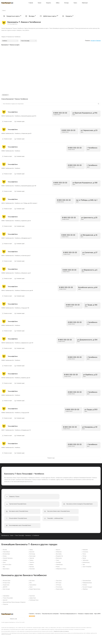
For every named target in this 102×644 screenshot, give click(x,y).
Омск (4, 565)
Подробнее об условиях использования (61, 634)
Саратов (31, 561)
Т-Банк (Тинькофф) (19, 538)
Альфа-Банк (6, 587)
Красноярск (6, 571)
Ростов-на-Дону (7, 567)
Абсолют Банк (6, 583)
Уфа (4, 569)
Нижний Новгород (7, 561)
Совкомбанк (6, 598)
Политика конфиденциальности (68, 616)
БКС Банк (32, 583)
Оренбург (58, 565)
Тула (84, 567)
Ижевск (31, 567)
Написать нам (13, 622)
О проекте (31, 616)
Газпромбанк (32, 587)
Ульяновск (32, 571)
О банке (4, 10)
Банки (39, 3)
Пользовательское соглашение (50, 616)
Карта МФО (97, 616)
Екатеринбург (6, 557)
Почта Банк (59, 590)
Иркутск (58, 552)
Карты (75, 3)
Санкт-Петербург (87, 569)
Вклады (66, 3)
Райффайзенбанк (87, 585)
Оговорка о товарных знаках (85, 616)
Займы (57, 3)
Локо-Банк (59, 583)
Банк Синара (6, 592)
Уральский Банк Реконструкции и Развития (14, 605)
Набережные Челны (61, 571)
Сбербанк (85, 592)
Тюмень (31, 563)
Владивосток (59, 559)
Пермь (31, 552)
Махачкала (59, 561)
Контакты (38, 616)
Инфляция (85, 3)
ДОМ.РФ (5, 590)
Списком (98, 40)
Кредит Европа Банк (34, 592)
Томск (57, 563)
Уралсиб (5, 603)
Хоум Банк (32, 598)
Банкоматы (28, 538)
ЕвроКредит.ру (5, 538)
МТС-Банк (58, 585)
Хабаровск (59, 554)
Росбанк (85, 587)
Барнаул (31, 569)
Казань (5, 559)
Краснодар (32, 559)
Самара (5, 563)
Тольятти (31, 565)
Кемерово (85, 552)
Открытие (5, 607)
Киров (84, 561)
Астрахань (85, 554)
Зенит (31, 590)
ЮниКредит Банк (33, 603)
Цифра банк (32, 601)
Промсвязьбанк (87, 583)
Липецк (84, 559)
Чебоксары (85, 563)
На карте (93, 40)
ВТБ (30, 585)
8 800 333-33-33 (60, 113)
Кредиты (48, 3)
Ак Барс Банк (6, 585)
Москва (5, 552)
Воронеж (31, 554)
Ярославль (59, 557)
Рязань (58, 569)
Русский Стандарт (87, 590)
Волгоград (32, 557)
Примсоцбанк (59, 592)
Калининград (86, 565)
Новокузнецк (59, 567)
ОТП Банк (58, 587)
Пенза (84, 557)
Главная (31, 3)
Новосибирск (6, 554)
